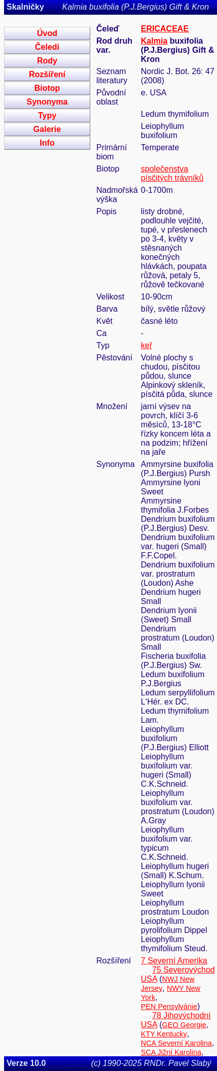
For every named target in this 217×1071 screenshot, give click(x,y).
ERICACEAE (165, 28)
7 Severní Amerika (174, 960)
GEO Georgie (184, 1025)
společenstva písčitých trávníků (172, 173)
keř (146, 345)
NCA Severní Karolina (176, 1043)
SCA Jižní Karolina (171, 1052)
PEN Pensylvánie (169, 1006)
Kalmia (154, 41)
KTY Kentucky (164, 1034)
